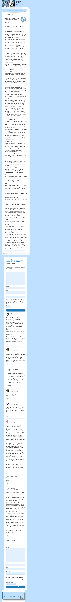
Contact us (6, 593)
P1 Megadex (19, 7)
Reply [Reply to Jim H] (8, 344)
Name (7, 286)
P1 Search (4, 7)
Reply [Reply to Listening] (8, 535)
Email (7, 290)
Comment (8, 271)
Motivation (6, 253)
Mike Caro (14, 369)
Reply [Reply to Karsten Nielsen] (8, 471)
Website (8, 295)
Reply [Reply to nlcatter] (8, 364)
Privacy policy (16, 593)
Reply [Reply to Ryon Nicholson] (8, 483)
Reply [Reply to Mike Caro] (9, 385)
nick (12, 389)
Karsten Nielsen (14, 420)
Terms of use (10, 593)
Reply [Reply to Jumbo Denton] (8, 416)
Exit (12, 14)
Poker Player (15, 21)
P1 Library (11, 7)
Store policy (21, 593)
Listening (13, 488)
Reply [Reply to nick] (8, 398)
